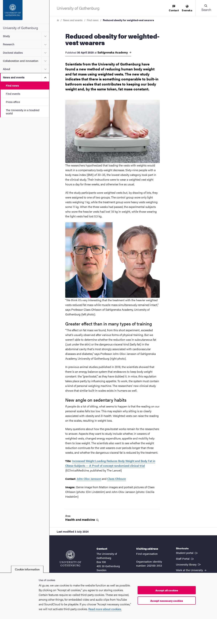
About (6, 69)
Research (8, 44)
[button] (206, 8)
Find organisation (147, 554)
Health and (82, 519)
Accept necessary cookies (166, 600)
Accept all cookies (166, 590)
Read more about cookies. (105, 609)
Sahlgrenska (114, 52)
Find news (12, 85)
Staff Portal (185, 558)
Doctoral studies (13, 52)
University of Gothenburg (20, 27)
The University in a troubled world (22, 111)
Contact (174, 8)
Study (6, 36)
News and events (14, 77)
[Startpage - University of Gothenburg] (24, 12)
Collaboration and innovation (20, 61)
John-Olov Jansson (89, 479)
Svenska (187, 8)
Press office (13, 102)
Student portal (187, 553)
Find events (13, 93)
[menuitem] (173, 8)
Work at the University (191, 570)
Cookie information (27, 569)
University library (188, 564)
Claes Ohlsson (116, 479)
